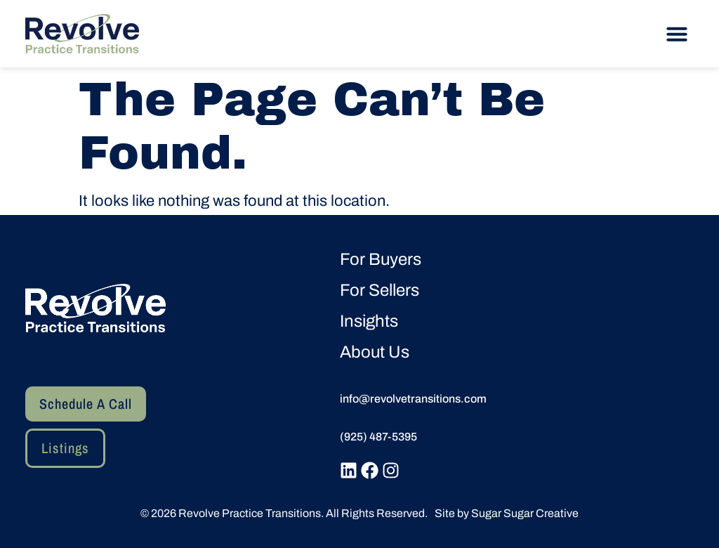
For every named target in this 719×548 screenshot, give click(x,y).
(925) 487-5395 (378, 437)
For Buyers (380, 259)
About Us (374, 352)
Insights (369, 321)
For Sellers (379, 290)
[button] (677, 34)
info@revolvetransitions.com (413, 399)
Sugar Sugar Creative (525, 513)
